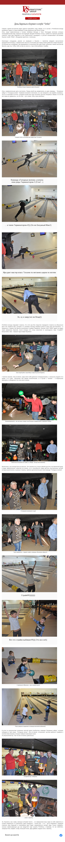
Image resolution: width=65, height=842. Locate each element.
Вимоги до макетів (12, 835)
